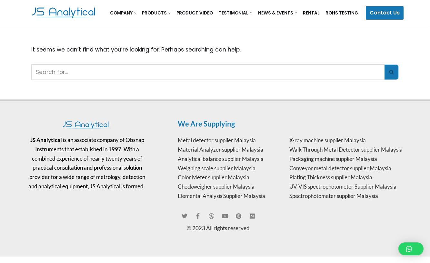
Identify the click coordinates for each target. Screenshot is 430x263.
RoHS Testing (341, 13)
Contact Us (385, 12)
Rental (311, 13)
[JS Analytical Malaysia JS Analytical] (65, 12)
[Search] (208, 72)
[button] (135, 13)
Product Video (194, 13)
